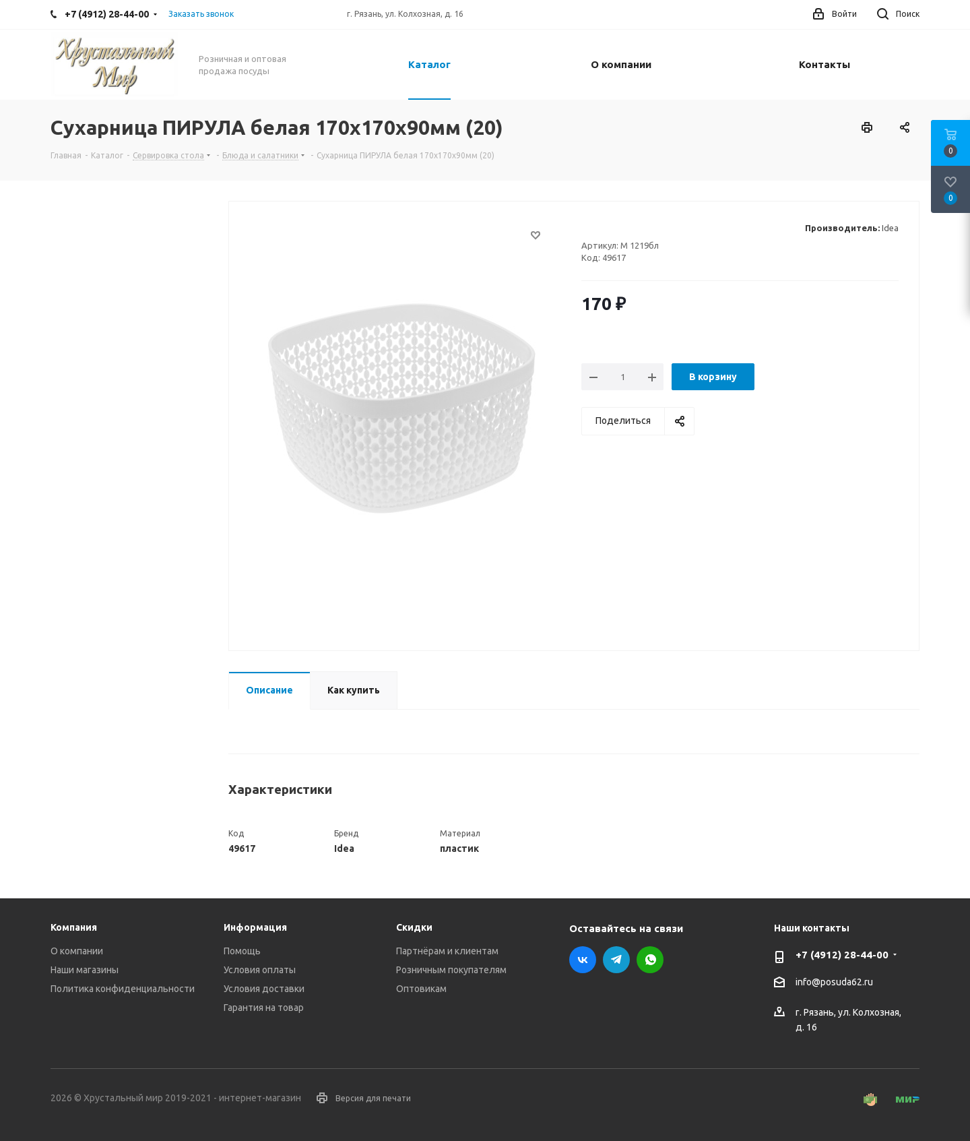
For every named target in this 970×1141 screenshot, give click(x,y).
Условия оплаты (260, 969)
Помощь (242, 951)
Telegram (616, 959)
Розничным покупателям (451, 969)
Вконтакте (582, 959)
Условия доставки (264, 988)
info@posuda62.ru (834, 982)
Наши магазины (85, 969)
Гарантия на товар (264, 1007)
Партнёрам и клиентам (447, 951)
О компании (77, 951)
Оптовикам (421, 988)
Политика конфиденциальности (123, 988)
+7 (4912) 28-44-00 (842, 954)
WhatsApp (650, 959)
